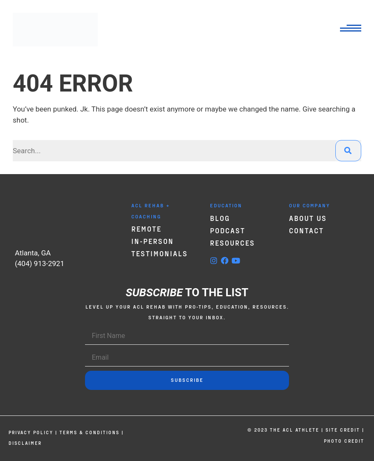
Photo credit (344, 441)
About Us (308, 218)
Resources (232, 242)
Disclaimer (25, 443)
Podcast (227, 230)
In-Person (152, 241)
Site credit (343, 429)
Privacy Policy (30, 432)
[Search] (348, 150)
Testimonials (159, 253)
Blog (220, 218)
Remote (146, 228)
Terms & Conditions (89, 432)
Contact (306, 230)
